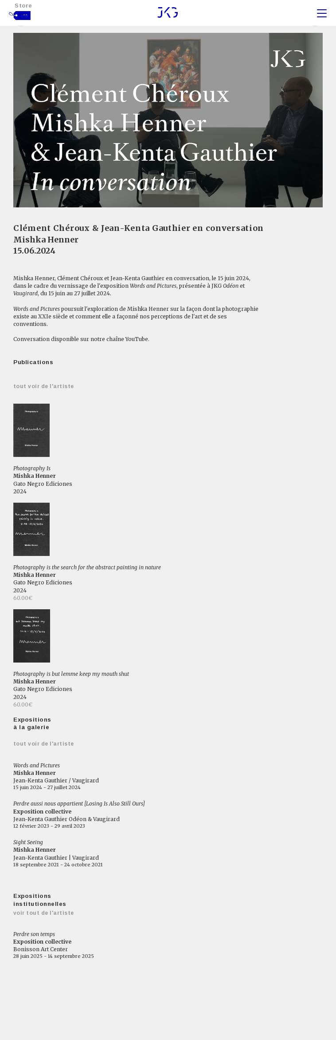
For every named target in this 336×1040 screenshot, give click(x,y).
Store (23, 5)
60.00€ (22, 598)
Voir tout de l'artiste (43, 913)
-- (25, 15)
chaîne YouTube (127, 339)
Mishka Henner (45, 239)
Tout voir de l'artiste (43, 386)
